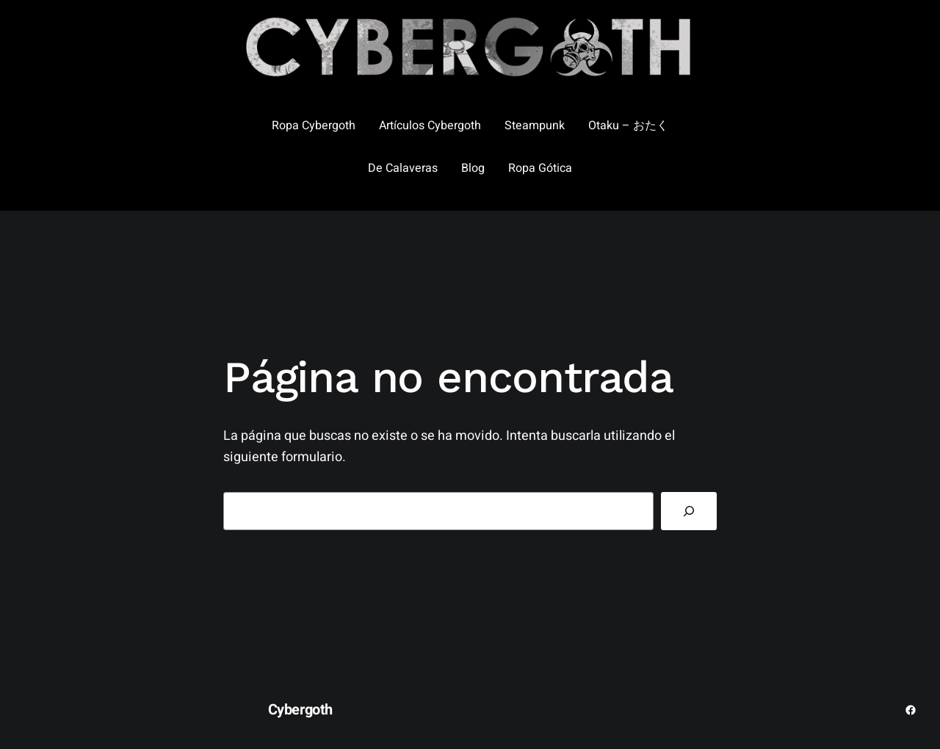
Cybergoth (300, 709)
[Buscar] (689, 511)
